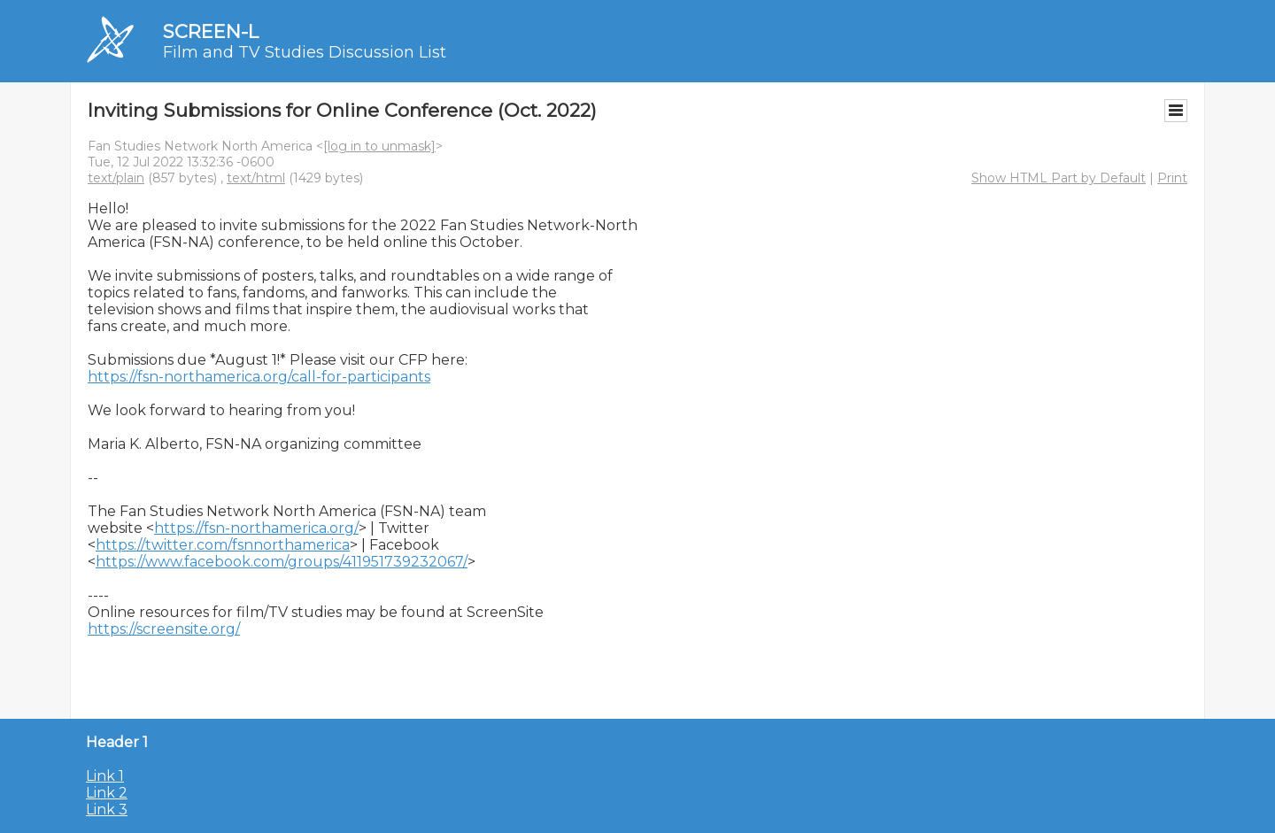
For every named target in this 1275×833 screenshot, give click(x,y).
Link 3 (107, 809)
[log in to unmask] (379, 146)
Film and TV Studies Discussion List (304, 52)
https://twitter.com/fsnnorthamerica (223, 544)
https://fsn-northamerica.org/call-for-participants (259, 376)
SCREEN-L (211, 31)
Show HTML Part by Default (1058, 178)
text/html (256, 178)
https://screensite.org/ (164, 629)
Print (1172, 178)
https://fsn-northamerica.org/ (256, 528)
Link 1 (105, 775)
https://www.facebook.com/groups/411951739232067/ (282, 561)
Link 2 (107, 792)
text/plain (116, 178)
